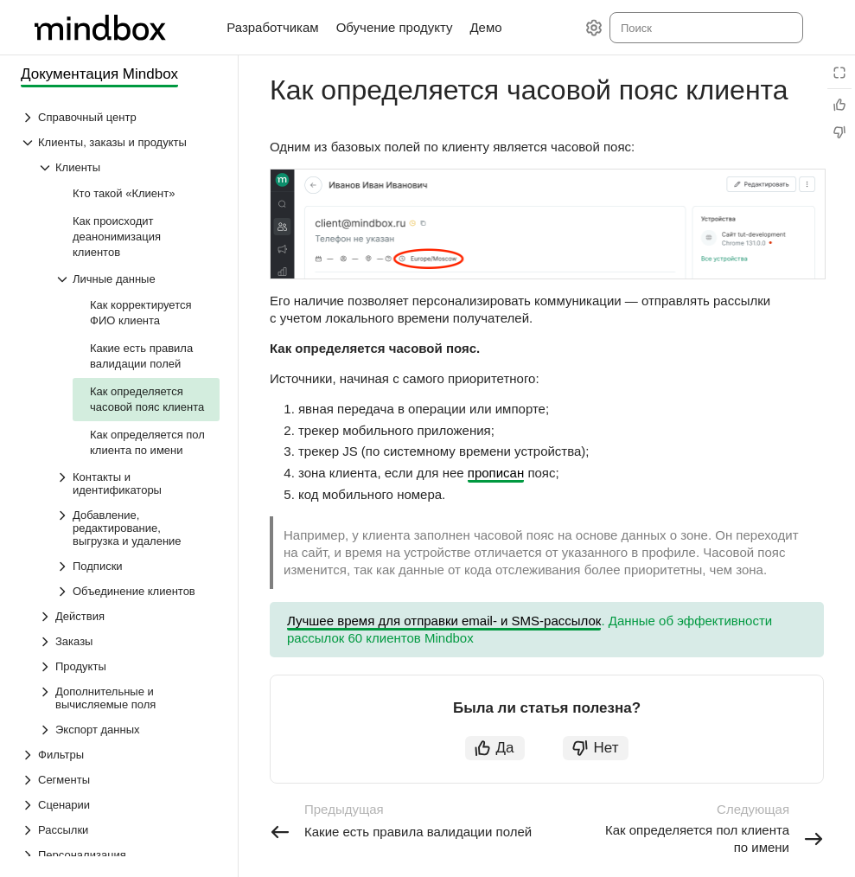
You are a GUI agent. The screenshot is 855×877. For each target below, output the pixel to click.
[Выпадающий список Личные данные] (137, 278)
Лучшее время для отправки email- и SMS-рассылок (444, 620)
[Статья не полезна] (839, 132)
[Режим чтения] (839, 73)
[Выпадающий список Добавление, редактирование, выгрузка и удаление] (137, 528)
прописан (496, 472)
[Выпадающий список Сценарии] (120, 804)
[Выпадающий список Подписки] (137, 566)
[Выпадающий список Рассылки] (120, 829)
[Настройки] (593, 27)
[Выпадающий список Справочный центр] (120, 117)
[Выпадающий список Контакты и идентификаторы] (137, 483)
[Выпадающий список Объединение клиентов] (137, 591)
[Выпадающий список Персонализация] (120, 854)
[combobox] (705, 27)
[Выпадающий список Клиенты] (129, 167)
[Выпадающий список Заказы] (129, 641)
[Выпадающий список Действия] (129, 616)
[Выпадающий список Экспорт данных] (129, 729)
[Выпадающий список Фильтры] (120, 754)
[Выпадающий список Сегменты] (120, 779)
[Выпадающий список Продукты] (129, 666)
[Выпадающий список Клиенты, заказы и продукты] (120, 142)
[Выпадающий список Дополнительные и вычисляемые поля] (129, 698)
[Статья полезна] (839, 105)
